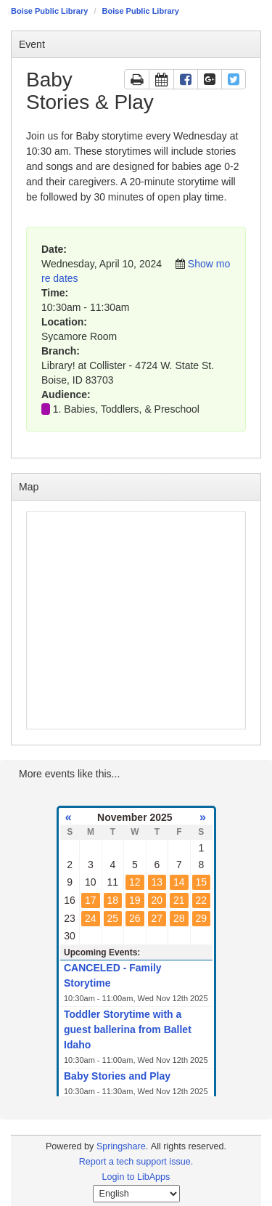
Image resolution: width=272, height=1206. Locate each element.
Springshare (121, 1146)
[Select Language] (136, 1193)
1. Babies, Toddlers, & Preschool (126, 409)
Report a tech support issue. (136, 1162)
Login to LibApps (136, 1177)
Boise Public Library (49, 11)
